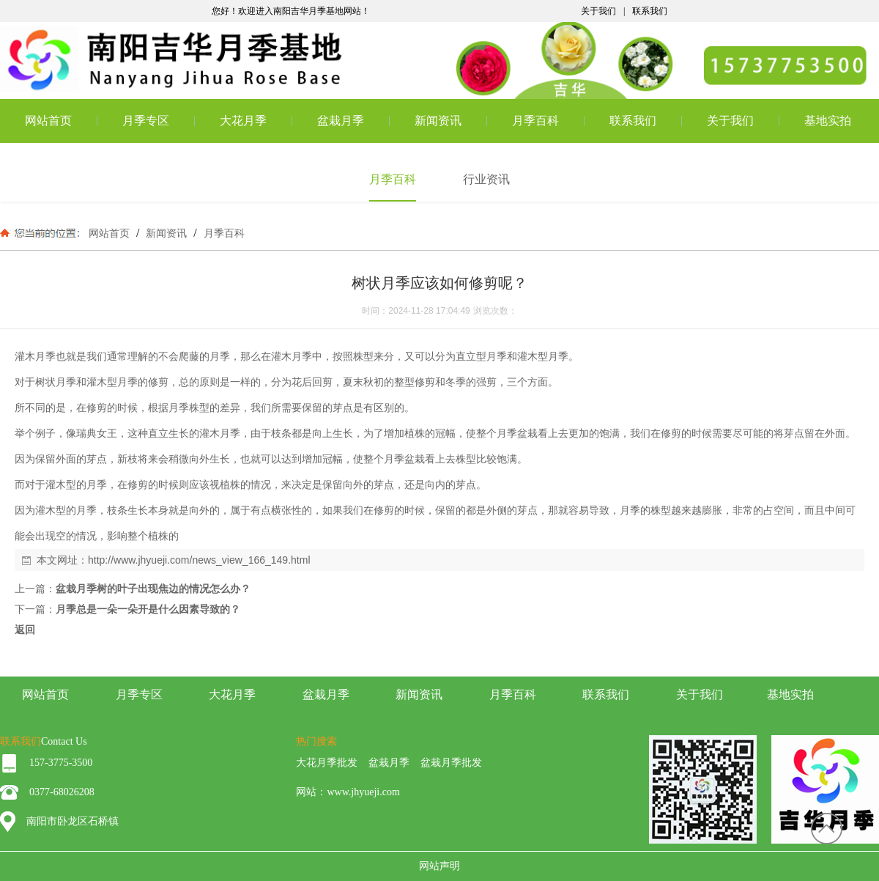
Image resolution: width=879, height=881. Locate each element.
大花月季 (243, 120)
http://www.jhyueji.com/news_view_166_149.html (199, 560)
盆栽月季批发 (451, 762)
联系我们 (649, 11)
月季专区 (145, 120)
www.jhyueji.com (363, 791)
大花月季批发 (326, 762)
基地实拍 (827, 120)
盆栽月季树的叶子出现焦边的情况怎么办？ (153, 588)
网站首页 (48, 120)
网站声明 (439, 865)
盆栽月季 (340, 120)
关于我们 (598, 11)
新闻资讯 (438, 120)
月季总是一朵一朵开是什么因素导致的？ (148, 609)
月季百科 (535, 120)
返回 (25, 629)
